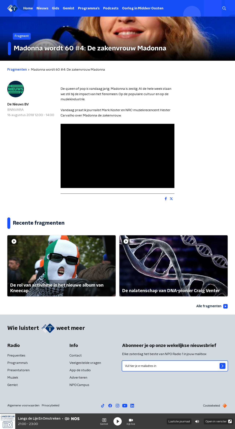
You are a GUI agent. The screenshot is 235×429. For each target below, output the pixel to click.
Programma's (89, 8)
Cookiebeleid (211, 405)
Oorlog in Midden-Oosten (142, 8)
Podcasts (110, 8)
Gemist (68, 8)
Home (28, 8)
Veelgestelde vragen (85, 363)
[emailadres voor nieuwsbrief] (175, 366)
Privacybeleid (50, 405)
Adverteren (78, 378)
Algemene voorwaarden (23, 405)
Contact (75, 355)
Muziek (12, 378)
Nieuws (42, 8)
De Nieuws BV (18, 104)
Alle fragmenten (212, 306)
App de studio (80, 370)
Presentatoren (18, 370)
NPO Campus (79, 385)
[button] (104, 421)
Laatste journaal (179, 421)
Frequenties (16, 355)
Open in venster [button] (218, 421)
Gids (55, 8)
